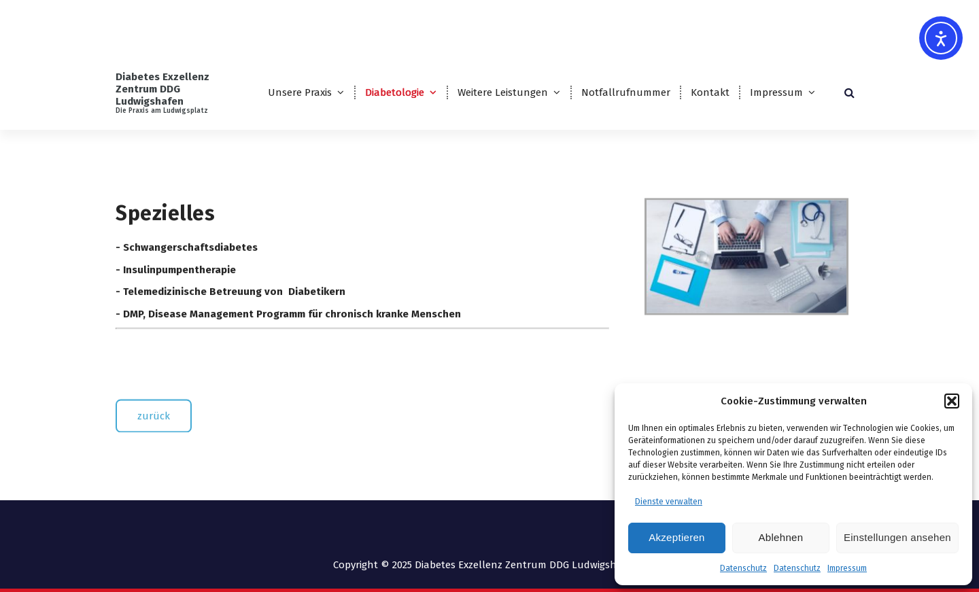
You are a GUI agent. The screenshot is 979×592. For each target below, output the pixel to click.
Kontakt (710, 92)
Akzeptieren (677, 537)
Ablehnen (781, 537)
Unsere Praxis (300, 92)
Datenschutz (743, 568)
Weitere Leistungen (503, 92)
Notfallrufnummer (625, 92)
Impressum (847, 568)
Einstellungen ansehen (897, 537)
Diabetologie (394, 92)
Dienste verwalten (668, 501)
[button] (952, 401)
